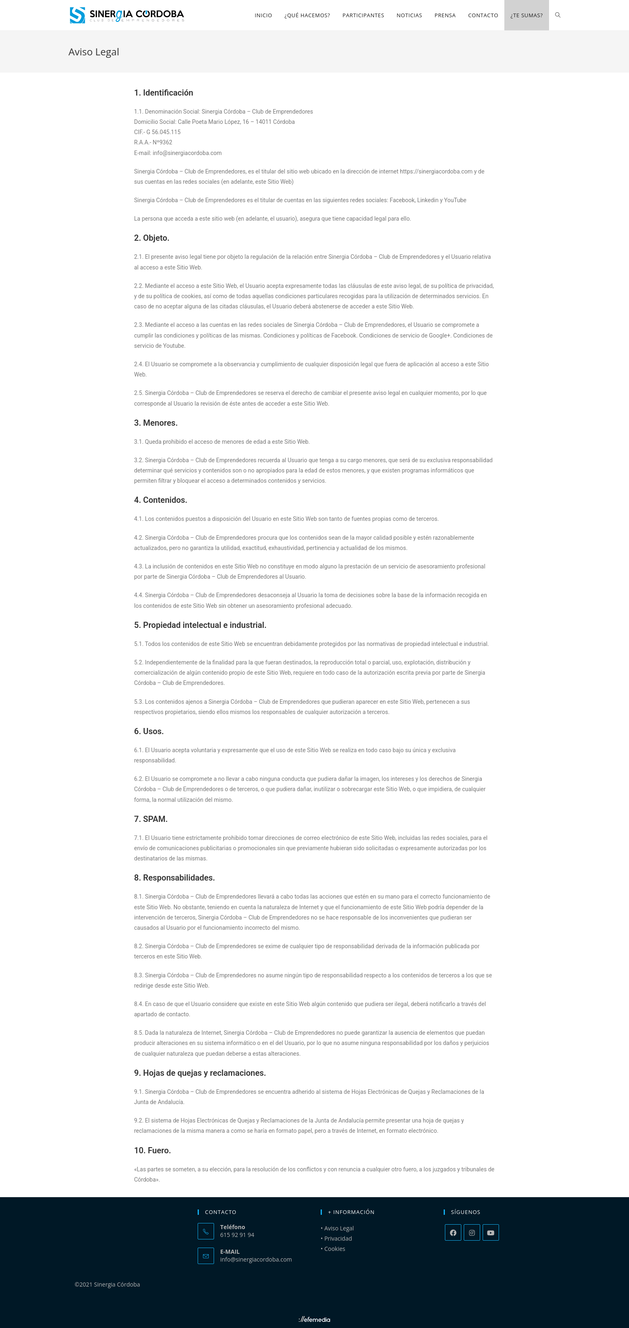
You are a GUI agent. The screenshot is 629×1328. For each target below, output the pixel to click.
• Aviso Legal (337, 1228)
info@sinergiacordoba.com (256, 1259)
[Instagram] (472, 1232)
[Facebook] (453, 1232)
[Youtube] (491, 1232)
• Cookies (333, 1249)
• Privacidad (336, 1238)
